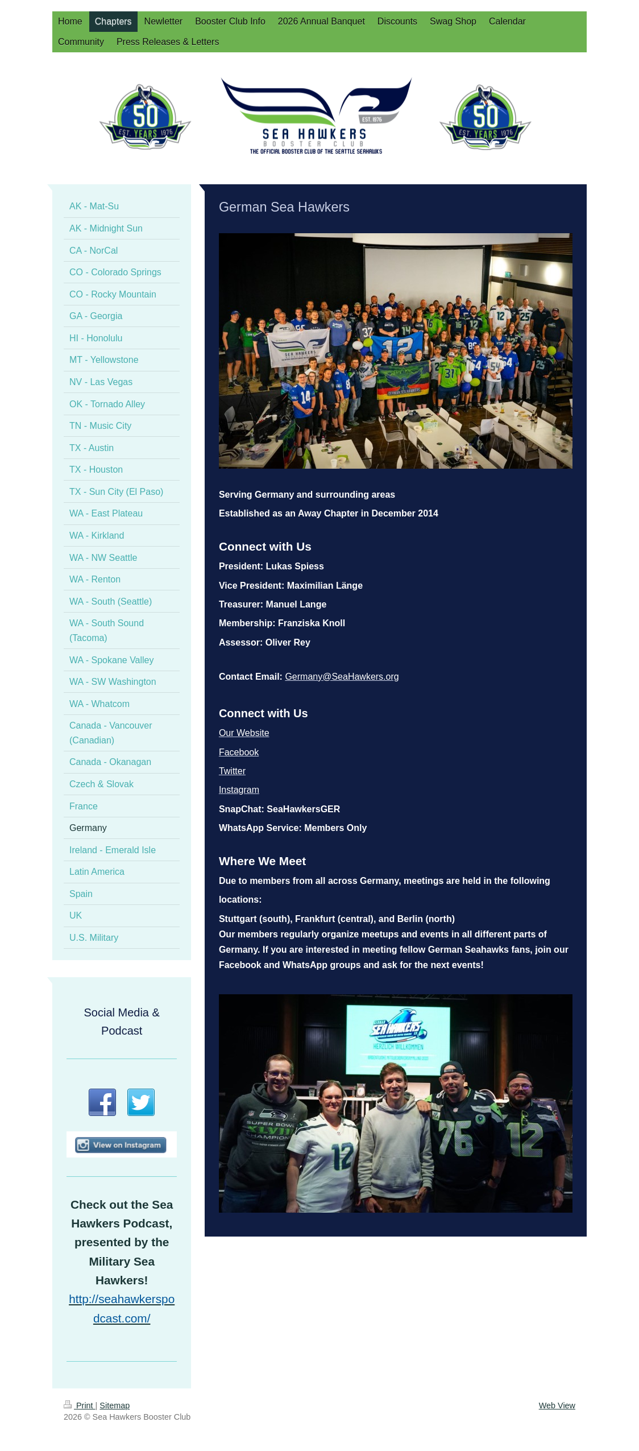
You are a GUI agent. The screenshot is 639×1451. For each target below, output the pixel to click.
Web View (557, 1405)
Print (80, 1405)
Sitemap (114, 1405)
